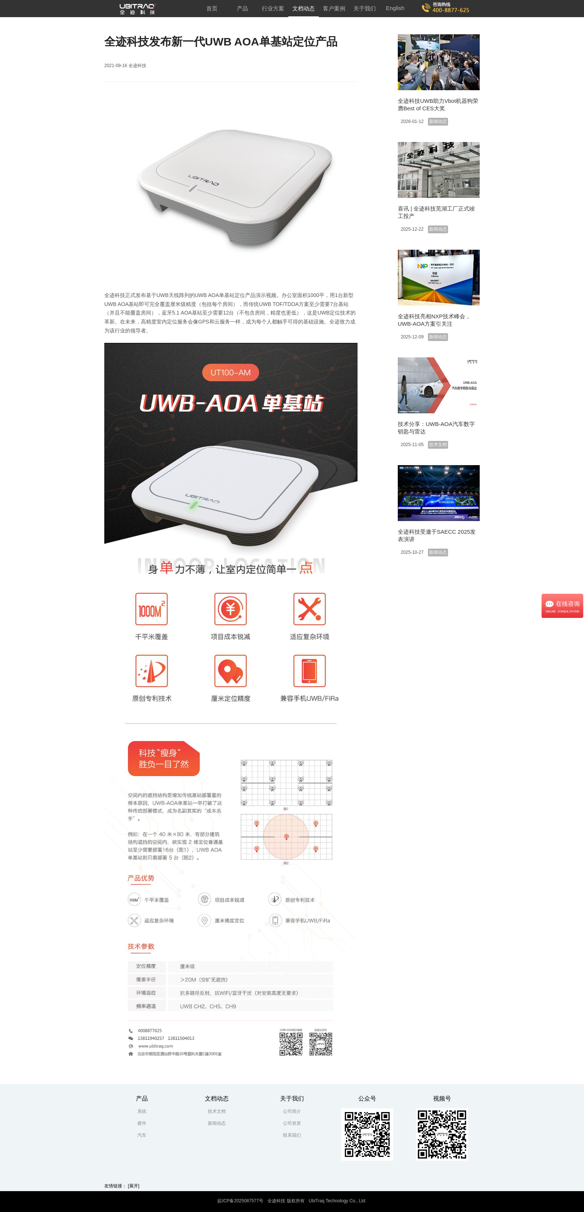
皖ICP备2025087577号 (240, 1200)
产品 (242, 8)
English (395, 8)
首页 (212, 8)
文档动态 (303, 8)
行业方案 (273, 8)
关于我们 (364, 8)
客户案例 (334, 8)
